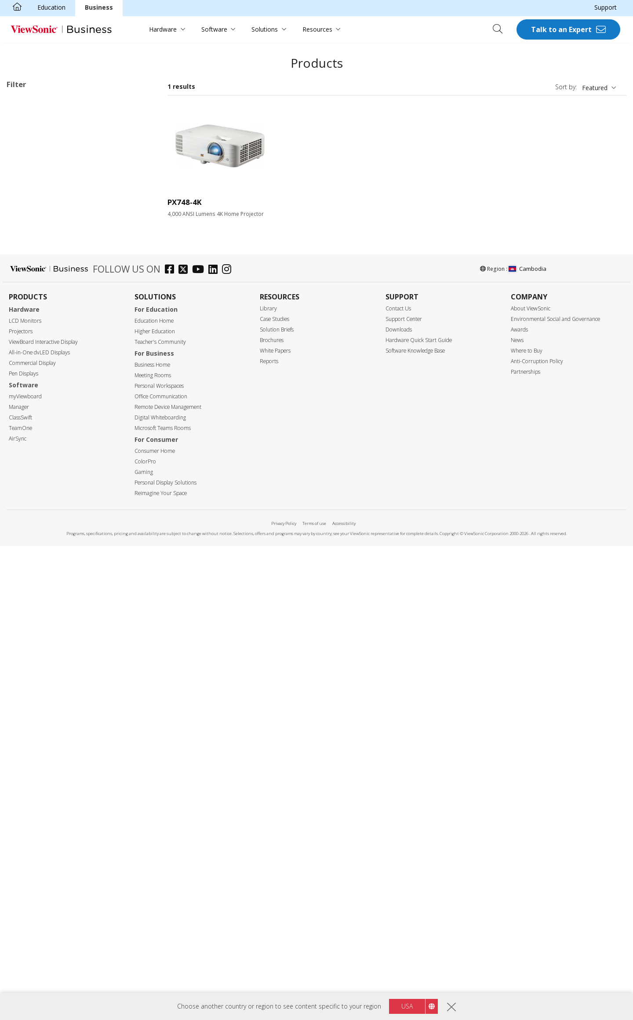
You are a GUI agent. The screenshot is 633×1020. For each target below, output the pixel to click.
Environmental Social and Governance (555, 793)
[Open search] (500, 29)
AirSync (17, 912)
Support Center (404, 793)
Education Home (154, 794)
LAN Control (38, 691)
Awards (519, 803)
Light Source (35, 148)
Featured (595, 88)
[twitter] (185, 744)
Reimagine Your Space (161, 967)
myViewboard (25, 870)
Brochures (272, 814)
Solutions (264, 29)
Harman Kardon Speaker (55, 572)
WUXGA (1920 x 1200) (52, 372)
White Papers (275, 824)
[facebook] (171, 744)
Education (51, 7)
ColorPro (145, 935)
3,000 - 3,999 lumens (50, 430)
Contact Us (398, 782)
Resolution (31, 289)
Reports (269, 835)
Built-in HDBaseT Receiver (58, 703)
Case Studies (274, 793)
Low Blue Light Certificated (59, 643)
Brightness (32, 407)
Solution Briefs (277, 803)
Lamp (29, 171)
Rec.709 (32, 608)
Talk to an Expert (561, 29)
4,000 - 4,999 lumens (50, 442)
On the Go (35, 265)
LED (26, 159)
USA (407, 1006)
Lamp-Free (36, 560)
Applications (34, 207)
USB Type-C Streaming (53, 631)
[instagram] (229, 744)
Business (99, 7)
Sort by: (566, 87)
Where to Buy (526, 824)
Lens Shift (34, 667)
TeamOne (20, 902)
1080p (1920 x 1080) (49, 360)
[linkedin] (215, 744)
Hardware (163, 29)
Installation (70, 126)
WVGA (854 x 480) (46, 300)
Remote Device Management (168, 881)
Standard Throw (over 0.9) (58, 501)
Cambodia (527, 743)
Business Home (152, 838)
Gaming (144, 946)
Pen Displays (23, 847)
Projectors (21, 805)
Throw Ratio (34, 490)
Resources (317, 29)
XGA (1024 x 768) (45, 324)
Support (605, 7)
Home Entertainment (50, 241)
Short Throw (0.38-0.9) (52, 513)
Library (268, 782)
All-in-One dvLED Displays (39, 826)
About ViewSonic (530, 782)
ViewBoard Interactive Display (43, 816)
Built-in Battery (42, 596)
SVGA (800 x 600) (45, 312)
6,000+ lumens (41, 466)
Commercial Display (32, 837)
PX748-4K (184, 202)
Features (29, 549)
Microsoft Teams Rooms (163, 902)
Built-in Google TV (46, 584)
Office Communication (161, 870)
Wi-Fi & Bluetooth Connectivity (64, 620)
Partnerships (525, 845)
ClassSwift (20, 891)
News (517, 814)
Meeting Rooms (153, 849)
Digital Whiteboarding (160, 891)
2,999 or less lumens (50, 419)
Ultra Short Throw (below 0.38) (64, 525)
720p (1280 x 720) (46, 336)
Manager (19, 881)
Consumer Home (155, 925)
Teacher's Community (160, 816)
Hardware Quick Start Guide (419, 814)
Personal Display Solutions (165, 956)
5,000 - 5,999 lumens (50, 454)
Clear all (138, 103)
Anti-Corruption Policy (537, 835)
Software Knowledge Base (415, 824)
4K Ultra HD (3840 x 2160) (42, 115)
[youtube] (200, 744)
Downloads (399, 803)
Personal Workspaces (159, 859)
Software (214, 29)
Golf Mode (36, 679)
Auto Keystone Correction (57, 655)
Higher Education (155, 805)
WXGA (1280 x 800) (48, 348)
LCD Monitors (25, 794)
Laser (28, 183)
